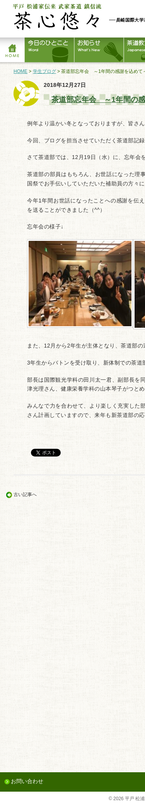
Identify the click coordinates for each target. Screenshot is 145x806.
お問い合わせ (27, 781)
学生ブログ (44, 71)
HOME (20, 71)
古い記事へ (25, 494)
